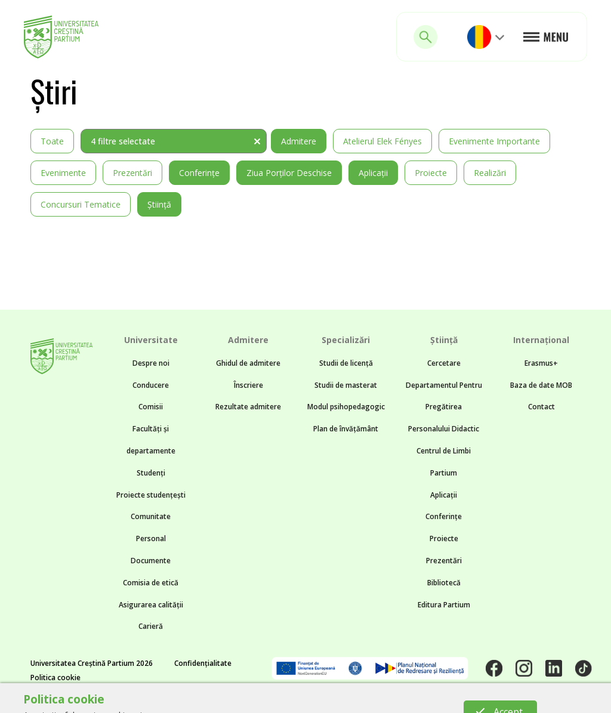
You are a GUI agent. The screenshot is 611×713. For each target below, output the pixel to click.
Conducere (150, 385)
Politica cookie (55, 677)
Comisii (150, 407)
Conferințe (199, 172)
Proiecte (431, 172)
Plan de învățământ (345, 429)
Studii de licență (346, 363)
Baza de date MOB (541, 385)
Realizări (490, 172)
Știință (159, 204)
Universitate (151, 339)
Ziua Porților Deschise (289, 172)
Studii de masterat (345, 385)
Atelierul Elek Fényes (382, 141)
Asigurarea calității (151, 605)
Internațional (541, 339)
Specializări (346, 339)
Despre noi (150, 363)
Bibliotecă (444, 583)
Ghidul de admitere (248, 363)
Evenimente (63, 172)
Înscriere (248, 385)
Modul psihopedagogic (346, 407)
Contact (541, 407)
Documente (151, 560)
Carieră (150, 626)
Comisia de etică (150, 583)
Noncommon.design (273, 698)
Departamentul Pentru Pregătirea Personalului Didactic (444, 407)
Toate (52, 141)
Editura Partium (444, 605)
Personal (151, 538)
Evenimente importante (494, 141)
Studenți (151, 473)
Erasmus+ (541, 363)
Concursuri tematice (81, 204)
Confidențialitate (203, 663)
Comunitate (151, 516)
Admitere (298, 141)
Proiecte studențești (151, 495)
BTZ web (410, 698)
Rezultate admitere (248, 407)
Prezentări (132, 172)
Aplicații (373, 172)
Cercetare (444, 363)
